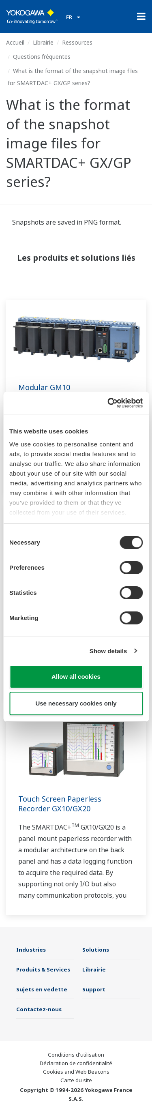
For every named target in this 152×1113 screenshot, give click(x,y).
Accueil (15, 42)
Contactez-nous (39, 1009)
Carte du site (76, 1080)
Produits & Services (43, 969)
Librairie (43, 42)
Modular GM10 (44, 387)
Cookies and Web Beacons (76, 1071)
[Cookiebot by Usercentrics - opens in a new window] (108, 403)
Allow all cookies (76, 676)
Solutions (95, 949)
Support (93, 989)
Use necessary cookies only (75, 703)
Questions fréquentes (42, 56)
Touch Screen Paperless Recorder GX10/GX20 (59, 803)
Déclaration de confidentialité (76, 1063)
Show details (108, 651)
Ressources (77, 42)
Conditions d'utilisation (76, 1054)
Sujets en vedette (41, 989)
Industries (31, 949)
